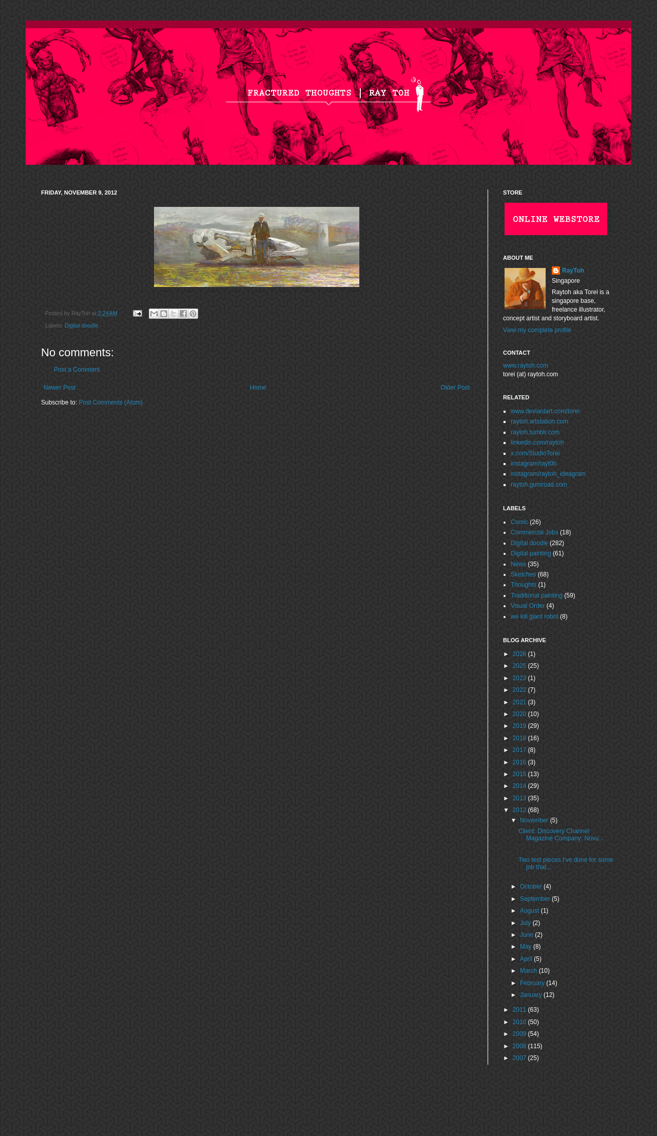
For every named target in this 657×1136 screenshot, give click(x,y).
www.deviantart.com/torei (545, 411)
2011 (520, 1009)
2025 (520, 665)
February (533, 983)
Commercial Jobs (534, 532)
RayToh (573, 270)
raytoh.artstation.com (539, 421)
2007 (520, 1058)
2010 (520, 1022)
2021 (520, 702)
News (518, 564)
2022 (520, 690)
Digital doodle (81, 325)
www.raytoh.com (525, 365)
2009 (520, 1033)
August (530, 910)
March (529, 970)
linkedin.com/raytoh (537, 442)
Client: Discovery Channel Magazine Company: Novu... (561, 834)
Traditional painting (537, 595)
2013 (520, 798)
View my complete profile (537, 330)
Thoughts (523, 584)
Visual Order (528, 605)
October (532, 886)
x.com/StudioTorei (535, 453)
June (527, 934)
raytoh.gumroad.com (539, 484)
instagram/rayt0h (533, 463)
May (526, 946)
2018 (520, 738)
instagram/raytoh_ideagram (548, 473)
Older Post (455, 387)
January (532, 994)
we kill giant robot (534, 616)
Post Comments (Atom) (111, 402)
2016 (520, 762)
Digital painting (531, 553)
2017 (520, 750)
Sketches (523, 574)
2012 (520, 810)
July (526, 923)
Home (258, 387)
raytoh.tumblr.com (535, 432)
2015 (520, 774)
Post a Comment (77, 369)
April (527, 958)
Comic (519, 522)
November (535, 820)
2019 (520, 725)
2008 (520, 1046)
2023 (520, 678)
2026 (520, 654)
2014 (520, 786)
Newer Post (59, 387)
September (536, 898)
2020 (520, 714)
